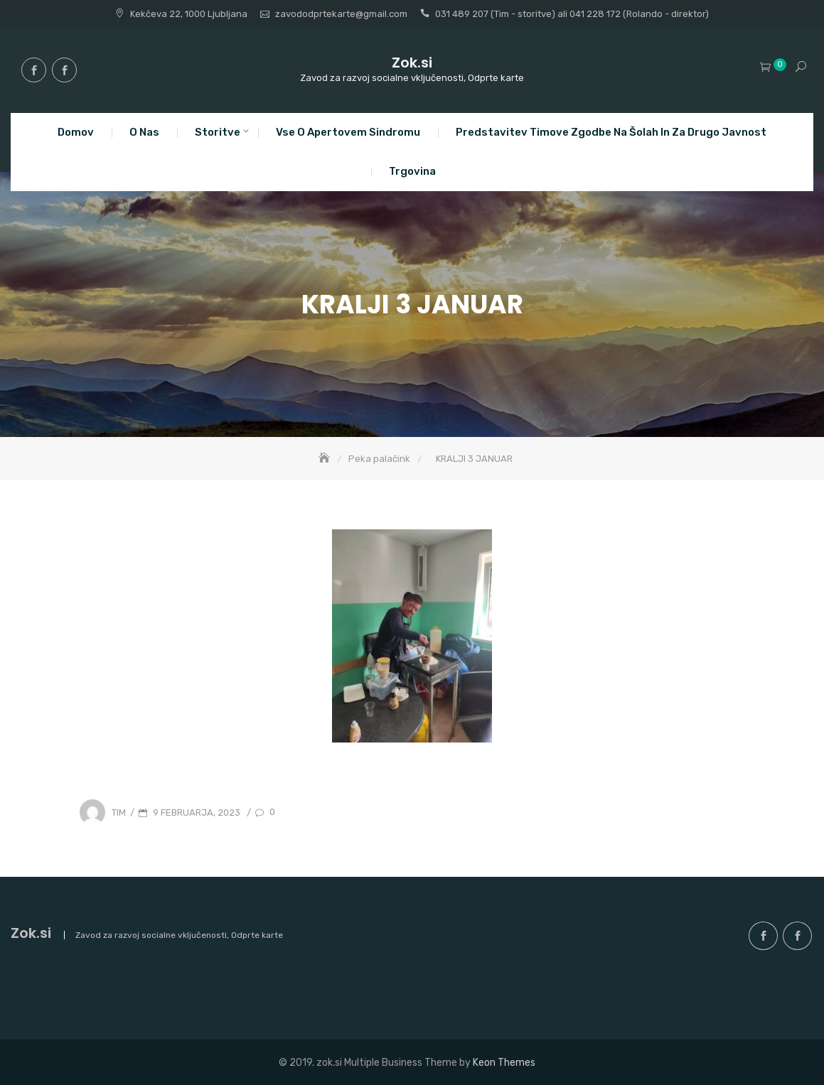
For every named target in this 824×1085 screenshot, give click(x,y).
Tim (119, 812)
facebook (33, 70)
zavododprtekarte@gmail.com (341, 14)
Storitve (217, 132)
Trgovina (412, 171)
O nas (144, 132)
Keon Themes (504, 1063)
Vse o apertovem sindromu (348, 132)
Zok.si (412, 62)
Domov (76, 132)
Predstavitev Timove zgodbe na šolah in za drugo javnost (611, 132)
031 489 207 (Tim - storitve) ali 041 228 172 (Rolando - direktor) (572, 14)
